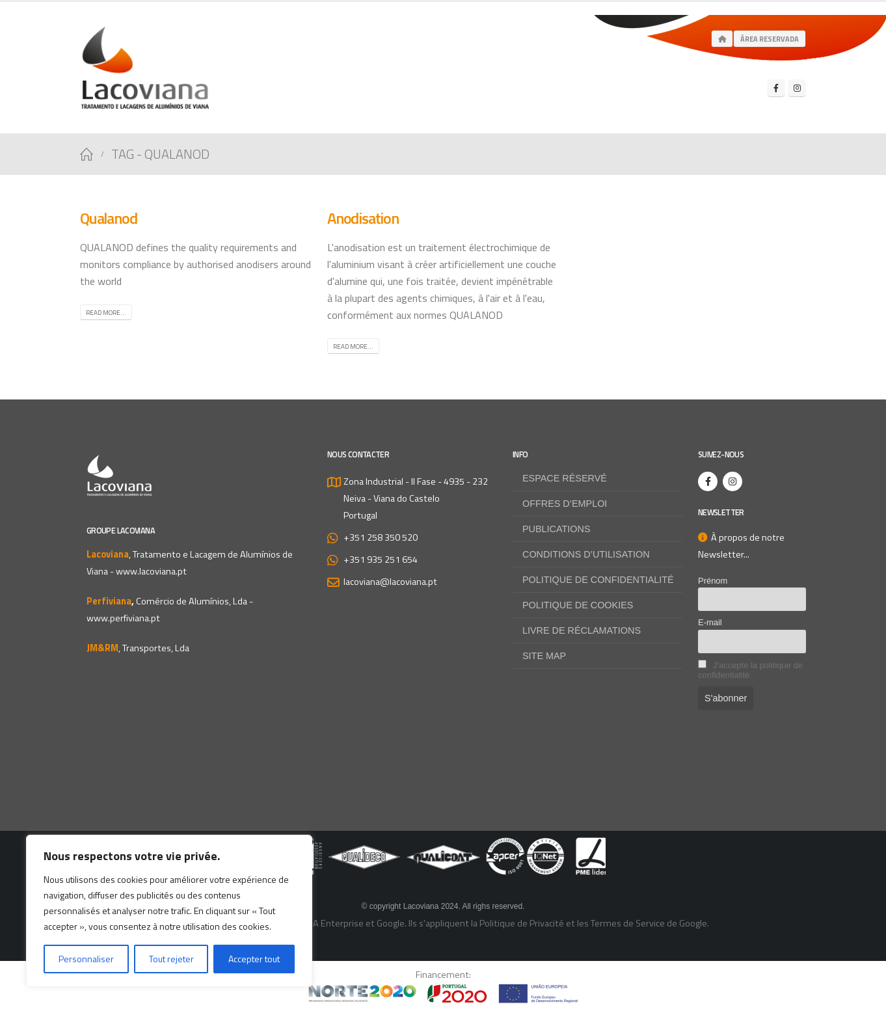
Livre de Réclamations (581, 630)
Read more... (106, 312)
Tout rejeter (171, 959)
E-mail (710, 622)
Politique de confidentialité (598, 579)
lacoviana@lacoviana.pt (390, 581)
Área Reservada (769, 39)
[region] (169, 911)
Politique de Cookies (577, 605)
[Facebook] (776, 87)
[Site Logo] (145, 67)
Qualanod (108, 218)
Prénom (712, 581)
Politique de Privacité (521, 923)
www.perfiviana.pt (123, 618)
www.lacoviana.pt (151, 571)
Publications (556, 529)
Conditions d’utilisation (586, 554)
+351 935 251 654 (380, 559)
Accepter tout (254, 959)
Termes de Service (628, 923)
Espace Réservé (564, 478)
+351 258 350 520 (380, 537)
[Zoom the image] (443, 846)
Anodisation (363, 218)
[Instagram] (796, 87)
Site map (544, 656)
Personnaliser (86, 959)
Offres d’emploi (564, 503)
